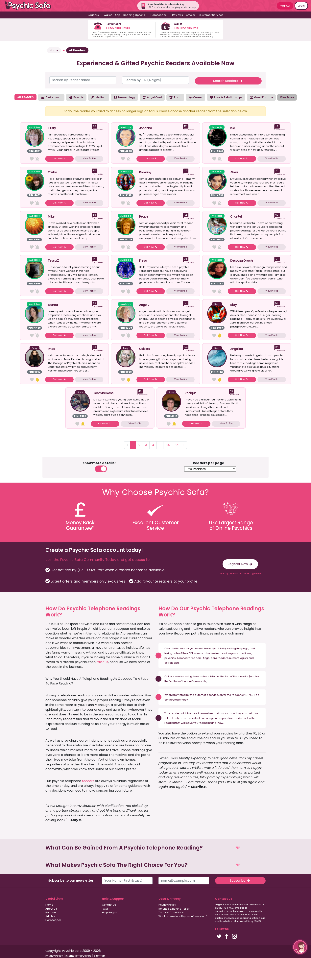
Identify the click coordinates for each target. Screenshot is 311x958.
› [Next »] (183, 445)
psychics (170, 658)
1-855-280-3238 (118, 28)
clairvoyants (230, 653)
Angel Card (152, 97)
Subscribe (240, 880)
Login (301, 6)
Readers (51, 912)
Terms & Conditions (171, 912)
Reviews (177, 15)
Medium (99, 97)
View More (287, 97)
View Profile (89, 158)
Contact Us (109, 904)
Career (196, 97)
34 (168, 445)
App (117, 15)
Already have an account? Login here (240, 573)
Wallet (108, 15)
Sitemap (99, 955)
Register (285, 6)
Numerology (124, 97)
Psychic (76, 97)
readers (88, 781)
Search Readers (228, 81)
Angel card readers (215, 658)
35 (177, 445)
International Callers (78, 955)
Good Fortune (261, 97)
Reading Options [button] (134, 15)
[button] (155, 848)
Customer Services (211, 15)
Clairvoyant (51, 97)
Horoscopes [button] (159, 15)
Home (54, 50)
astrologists (171, 662)
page (245, 648)
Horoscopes (53, 920)
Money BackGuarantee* (80, 525)
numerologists (238, 658)
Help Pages (109, 912)
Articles (191, 15)
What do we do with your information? (182, 916)
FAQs (105, 908)
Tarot (175, 97)
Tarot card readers (189, 658)
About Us (51, 908)
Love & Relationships (226, 97)
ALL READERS (25, 97)
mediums (245, 653)
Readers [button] (93, 15)
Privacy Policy (167, 904)
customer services (225, 918)
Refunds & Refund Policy (173, 908)
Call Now (59, 158)
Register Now (240, 564)
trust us (102, 662)
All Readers (77, 50)
